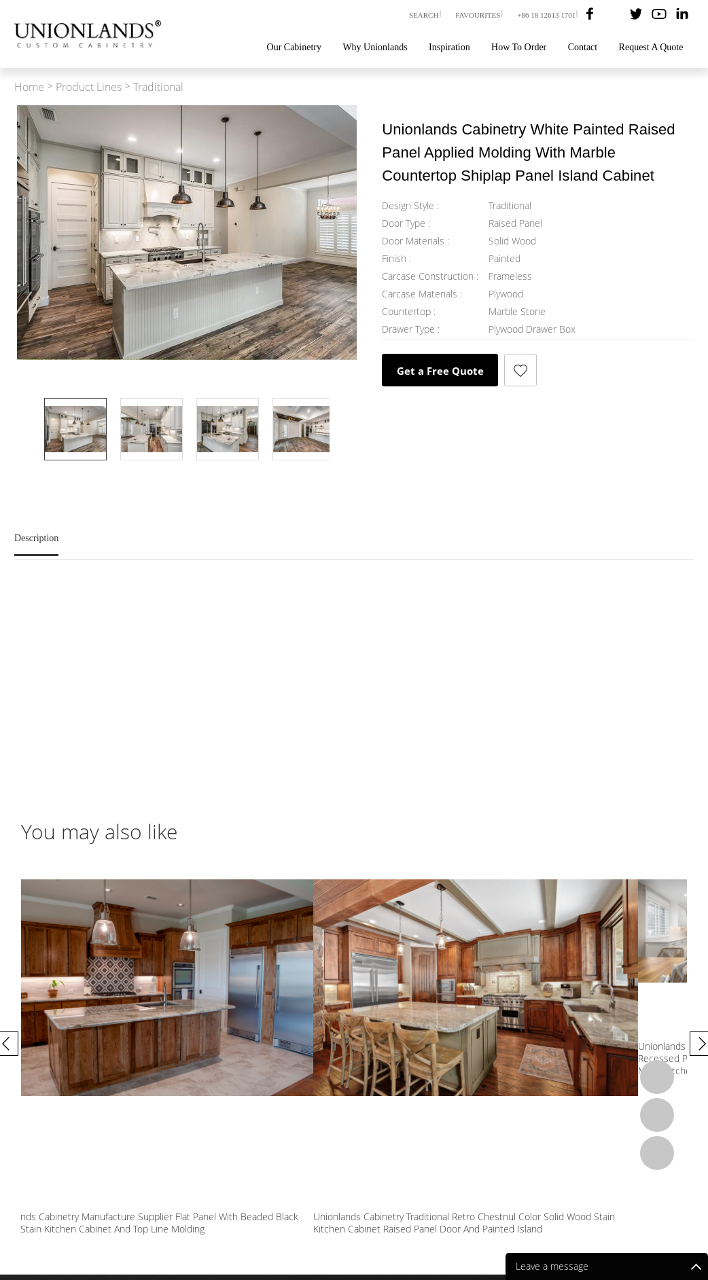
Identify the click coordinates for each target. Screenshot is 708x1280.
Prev (187, 378)
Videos (491, 1200)
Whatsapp (657, 1077)
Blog (528, 1200)
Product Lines (89, 87)
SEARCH (423, 15)
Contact (583, 47)
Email (657, 1115)
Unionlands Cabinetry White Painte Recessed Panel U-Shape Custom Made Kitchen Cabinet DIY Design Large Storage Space (94, 1052)
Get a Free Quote (440, 371)
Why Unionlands (374, 47)
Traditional (158, 87)
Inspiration (449, 47)
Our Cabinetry (294, 47)
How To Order (518, 47)
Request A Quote (651, 47)
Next (187, 479)
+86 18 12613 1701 (546, 15)
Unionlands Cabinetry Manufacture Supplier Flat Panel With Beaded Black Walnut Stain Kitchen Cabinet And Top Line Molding (436, 1052)
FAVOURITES (477, 15)
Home (29, 87)
